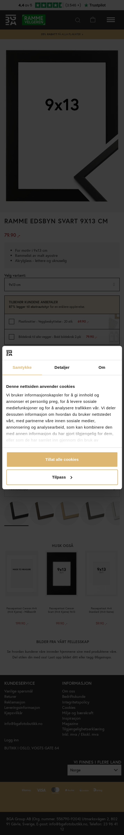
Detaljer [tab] (62, 367)
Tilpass (62, 477)
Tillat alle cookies (62, 459)
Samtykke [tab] (22, 367)
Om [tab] (101, 367)
